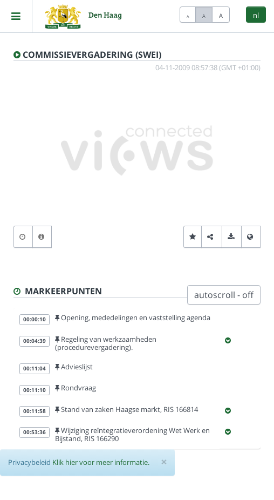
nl (256, 15)
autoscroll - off (224, 295)
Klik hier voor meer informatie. (100, 462)
